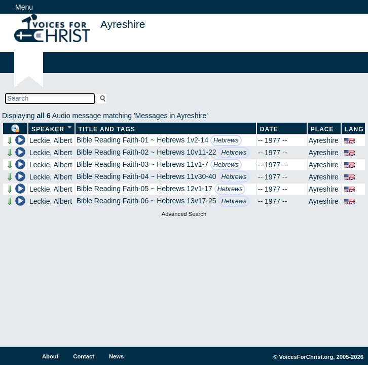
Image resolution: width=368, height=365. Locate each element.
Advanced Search (184, 214)
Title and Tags (107, 129)
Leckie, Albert (50, 140)
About (50, 356)
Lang (354, 129)
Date (269, 129)
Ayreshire (324, 140)
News (116, 356)
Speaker (47, 129)
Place (322, 129)
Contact (83, 356)
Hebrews (226, 140)
